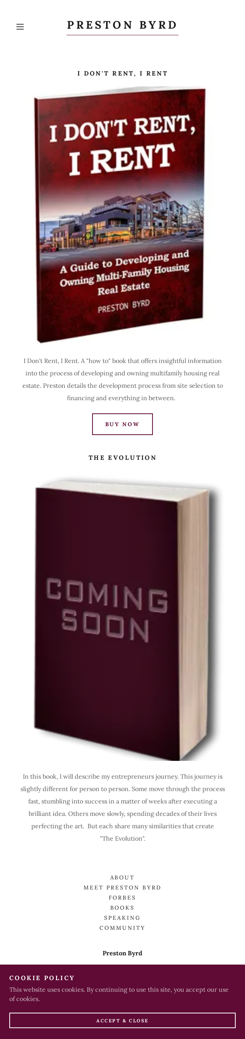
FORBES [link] (123, 897)
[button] (28, 26)
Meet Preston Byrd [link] (122, 887)
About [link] (122, 877)
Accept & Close (122, 1031)
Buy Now (122, 424)
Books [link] (122, 907)
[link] (122, 27)
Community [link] (122, 927)
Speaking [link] (122, 917)
